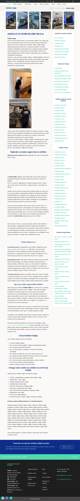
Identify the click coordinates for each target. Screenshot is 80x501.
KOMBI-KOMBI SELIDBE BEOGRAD (13, 464)
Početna (9, 4)
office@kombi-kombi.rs (65, 475)
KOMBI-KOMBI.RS (45, 499)
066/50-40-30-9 (24, 1)
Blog (43, 469)
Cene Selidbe (46, 477)
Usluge (44, 473)
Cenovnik (59, 4)
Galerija (53, 4)
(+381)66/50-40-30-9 (64, 479)
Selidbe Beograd (33, 469)
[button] (36, 27)
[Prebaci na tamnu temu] (73, 1)
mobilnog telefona (12, 325)
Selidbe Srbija (60, 8)
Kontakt (64, 4)
